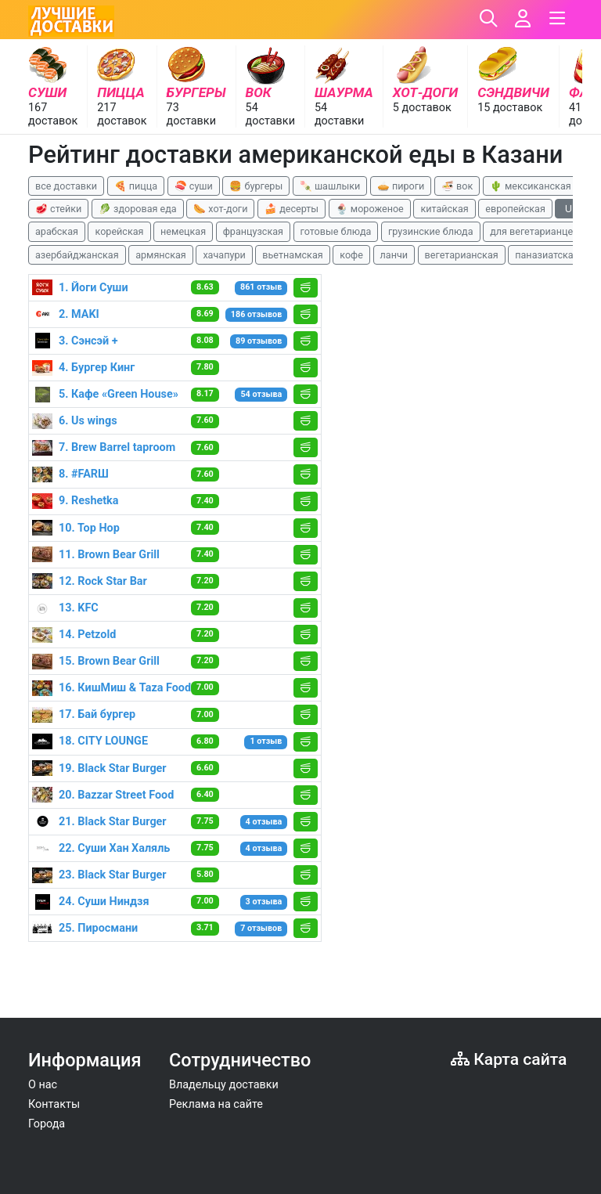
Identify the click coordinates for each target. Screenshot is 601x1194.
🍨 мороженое (370, 209)
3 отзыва (264, 901)
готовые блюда (336, 231)
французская (253, 231)
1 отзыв (266, 741)
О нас (42, 1084)
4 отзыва (264, 822)
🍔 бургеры (256, 186)
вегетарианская (461, 255)
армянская (160, 255)
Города (46, 1124)
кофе (351, 255)
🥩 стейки (58, 209)
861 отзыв (261, 287)
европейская (515, 209)
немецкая (183, 231)
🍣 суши (194, 186)
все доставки (66, 186)
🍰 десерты (291, 209)
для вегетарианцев (534, 231)
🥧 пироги (400, 186)
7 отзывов (261, 928)
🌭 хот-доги (220, 209)
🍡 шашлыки (330, 186)
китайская (444, 209)
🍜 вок (457, 186)
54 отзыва (261, 394)
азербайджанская (77, 255)
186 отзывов (256, 314)
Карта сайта (509, 1059)
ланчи (394, 255)
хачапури (224, 255)
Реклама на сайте (216, 1104)
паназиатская (546, 255)
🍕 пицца (135, 186)
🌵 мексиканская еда (540, 186)
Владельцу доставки (224, 1084)
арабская (56, 231)
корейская (119, 231)
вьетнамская (292, 255)
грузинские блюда (430, 231)
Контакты (54, 1104)
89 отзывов (259, 341)
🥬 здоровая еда (138, 209)
